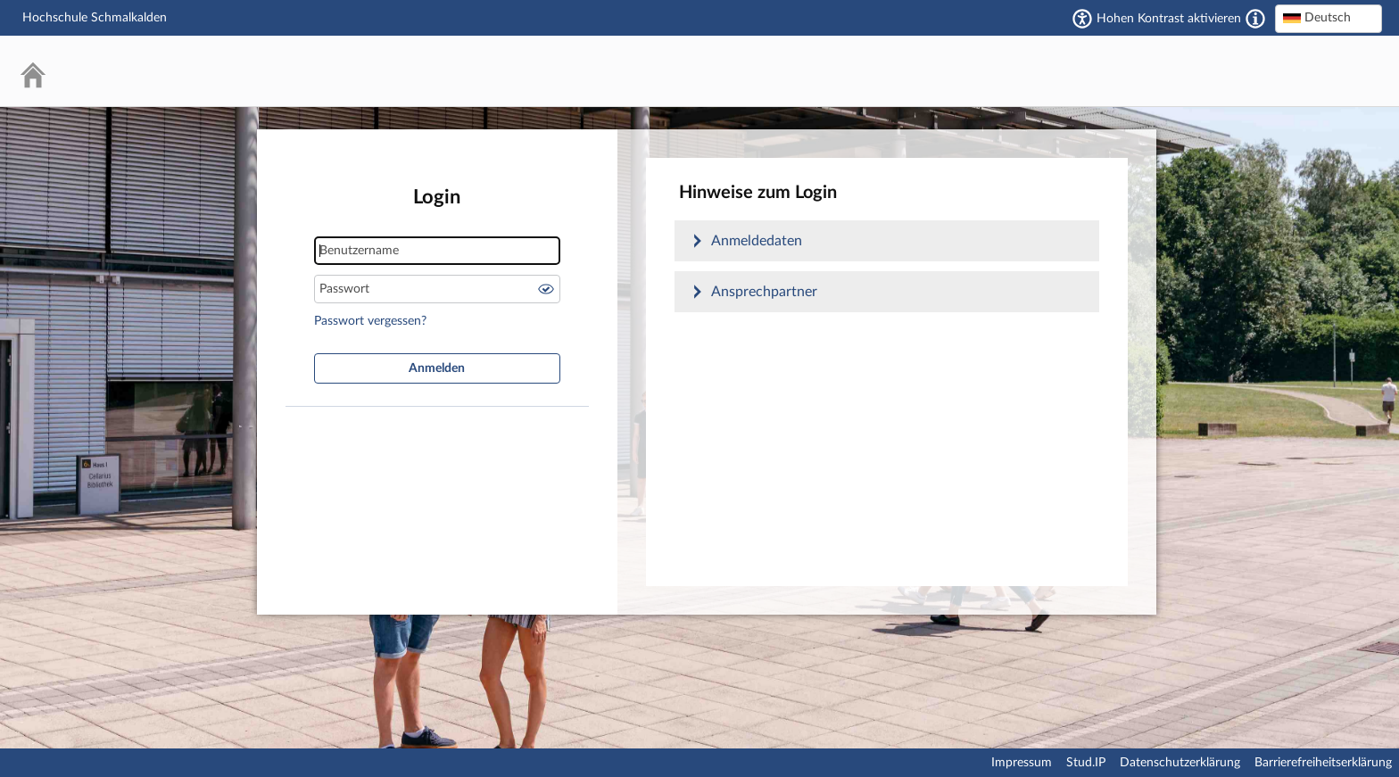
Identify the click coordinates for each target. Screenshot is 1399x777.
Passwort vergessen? (370, 321)
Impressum (1021, 762)
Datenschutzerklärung (1180, 762)
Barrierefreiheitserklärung (1323, 762)
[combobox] (1328, 18)
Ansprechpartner (764, 292)
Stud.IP (1085, 762)
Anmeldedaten (756, 241)
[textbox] (1328, 17)
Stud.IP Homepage (1314, 71)
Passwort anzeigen (546, 289)
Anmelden (437, 368)
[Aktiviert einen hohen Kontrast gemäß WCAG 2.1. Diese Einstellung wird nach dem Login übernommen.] (1255, 18)
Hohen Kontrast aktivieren (1169, 18)
